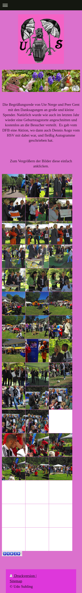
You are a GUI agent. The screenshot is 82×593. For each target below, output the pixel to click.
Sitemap (16, 581)
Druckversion (23, 576)
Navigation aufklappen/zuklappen (41, 5)
